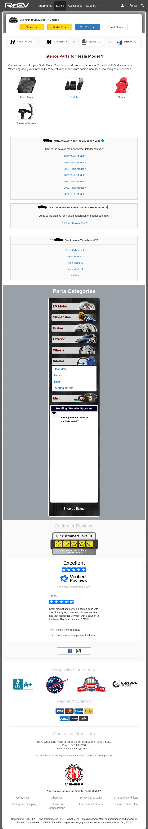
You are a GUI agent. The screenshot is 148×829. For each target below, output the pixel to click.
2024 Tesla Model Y (75, 168)
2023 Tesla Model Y (75, 175)
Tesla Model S (75, 262)
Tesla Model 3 (75, 256)
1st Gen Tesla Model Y (75, 223)
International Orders (91, 804)
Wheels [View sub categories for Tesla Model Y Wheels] (58, 350)
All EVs (75, 275)
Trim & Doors (115, 27)
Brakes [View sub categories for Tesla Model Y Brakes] (58, 328)
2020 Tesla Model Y (75, 194)
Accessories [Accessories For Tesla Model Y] (75, 5)
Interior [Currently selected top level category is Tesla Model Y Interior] (58, 361)
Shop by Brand (74, 508)
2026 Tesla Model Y (75, 156)
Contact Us (22, 797)
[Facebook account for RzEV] (70, 650)
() (133, 6)
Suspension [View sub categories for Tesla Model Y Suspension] (62, 317)
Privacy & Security (91, 797)
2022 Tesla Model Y (75, 181)
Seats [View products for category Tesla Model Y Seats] (121, 97)
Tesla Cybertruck (74, 250)
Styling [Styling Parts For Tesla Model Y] (60, 5)
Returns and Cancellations (57, 806)
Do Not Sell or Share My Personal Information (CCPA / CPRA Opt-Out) (74, 755)
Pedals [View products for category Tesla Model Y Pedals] (74, 97)
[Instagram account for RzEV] (78, 650)
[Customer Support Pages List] (92, 6)
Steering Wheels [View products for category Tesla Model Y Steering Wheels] (26, 123)
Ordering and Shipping (22, 804)
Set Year (87, 27)
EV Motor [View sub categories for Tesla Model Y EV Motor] (60, 306)
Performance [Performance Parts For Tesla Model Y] (44, 5)
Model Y (59, 27)
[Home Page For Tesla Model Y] (17, 5)
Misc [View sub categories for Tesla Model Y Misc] (57, 398)
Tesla (32, 27)
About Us (57, 797)
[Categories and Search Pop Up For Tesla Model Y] (142, 6)
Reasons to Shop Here (125, 804)
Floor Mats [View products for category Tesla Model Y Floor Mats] (26, 97)
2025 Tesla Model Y (75, 162)
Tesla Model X (75, 269)
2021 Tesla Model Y (75, 187)
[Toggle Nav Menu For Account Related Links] (123, 6)
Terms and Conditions (125, 797)
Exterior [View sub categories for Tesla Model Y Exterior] (59, 339)
